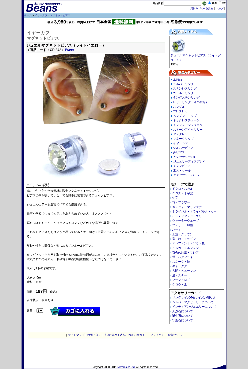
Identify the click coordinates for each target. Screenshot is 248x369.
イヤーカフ (41, 15)
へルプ (219, 8)
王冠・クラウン (182, 234)
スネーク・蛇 (181, 261)
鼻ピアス (179, 152)
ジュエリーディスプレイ (189, 161)
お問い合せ (94, 335)
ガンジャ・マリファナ (187, 207)
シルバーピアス (183, 147)
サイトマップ (76, 335)
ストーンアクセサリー (188, 129)
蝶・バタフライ (182, 257)
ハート (176, 229)
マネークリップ (183, 138)
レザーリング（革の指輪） (191, 102)
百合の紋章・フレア (185, 252)
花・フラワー (181, 202)
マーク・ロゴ (181, 279)
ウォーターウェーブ (185, 220)
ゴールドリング (183, 93)
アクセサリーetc (184, 156)
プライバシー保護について (166, 335)
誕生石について (182, 315)
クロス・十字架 (182, 193)
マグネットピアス (60, 15)
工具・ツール (182, 170)
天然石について (182, 311)
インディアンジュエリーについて (194, 306)
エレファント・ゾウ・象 (188, 243)
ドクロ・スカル (182, 188)
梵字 (175, 197)
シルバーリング (183, 84)
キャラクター (181, 266)
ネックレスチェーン (186, 120)
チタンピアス (182, 166)
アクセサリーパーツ (186, 175)
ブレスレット (182, 111)
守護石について (182, 320)
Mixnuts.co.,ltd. (126, 367)
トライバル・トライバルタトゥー (194, 211)
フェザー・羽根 (182, 225)
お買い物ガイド (138, 335)
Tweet (69, 50)
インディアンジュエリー (189, 125)
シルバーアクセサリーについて (193, 302)
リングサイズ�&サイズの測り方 (194, 297)
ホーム (28, 15)
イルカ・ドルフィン (185, 248)
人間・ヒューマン (184, 270)
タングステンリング (186, 97)
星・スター (179, 275)
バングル (179, 106)
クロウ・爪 (179, 284)
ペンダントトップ (185, 116)
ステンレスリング (185, 88)
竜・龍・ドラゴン (184, 239)
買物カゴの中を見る (201, 8)
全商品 (177, 79)
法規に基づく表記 (115, 335)
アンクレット (182, 134)
